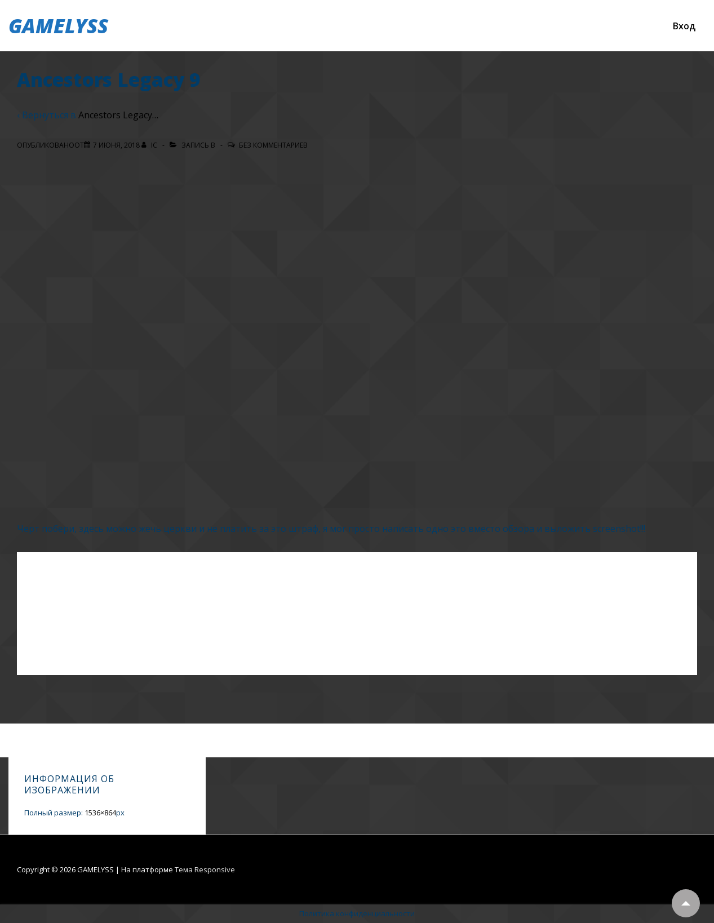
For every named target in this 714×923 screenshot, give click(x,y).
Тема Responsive (205, 869)
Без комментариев (273, 145)
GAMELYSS (58, 25)
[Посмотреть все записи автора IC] (150, 145)
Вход (684, 26)
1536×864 (100, 812)
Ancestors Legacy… (118, 115)
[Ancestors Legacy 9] (116, 145)
